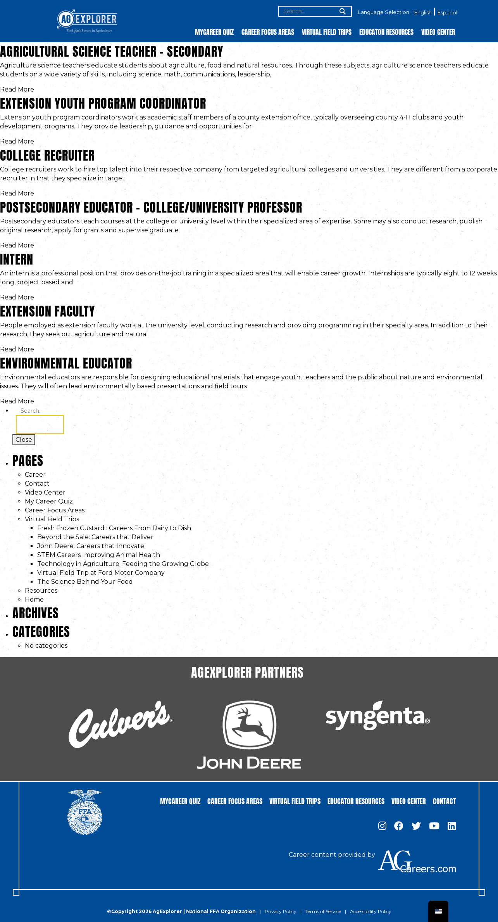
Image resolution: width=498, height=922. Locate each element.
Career (35, 474)
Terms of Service (323, 911)
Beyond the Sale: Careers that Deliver (95, 537)
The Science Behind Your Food (85, 581)
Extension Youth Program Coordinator (103, 101)
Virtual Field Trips (327, 31)
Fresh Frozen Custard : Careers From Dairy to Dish (114, 528)
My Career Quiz (49, 501)
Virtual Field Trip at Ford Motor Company (101, 572)
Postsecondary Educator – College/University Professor (151, 205)
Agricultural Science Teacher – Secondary (111, 50)
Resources (41, 590)
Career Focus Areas (267, 31)
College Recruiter (47, 153)
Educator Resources (386, 31)
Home (34, 599)
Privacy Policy (280, 911)
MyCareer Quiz (214, 31)
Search (40, 424)
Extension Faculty (47, 309)
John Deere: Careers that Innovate (90, 546)
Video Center (438, 31)
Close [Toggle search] (24, 439)
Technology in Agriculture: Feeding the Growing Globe (123, 563)
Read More (17, 89)
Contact (37, 483)
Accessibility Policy (370, 911)
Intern (16, 257)
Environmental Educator (66, 361)
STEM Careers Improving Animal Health (98, 555)
